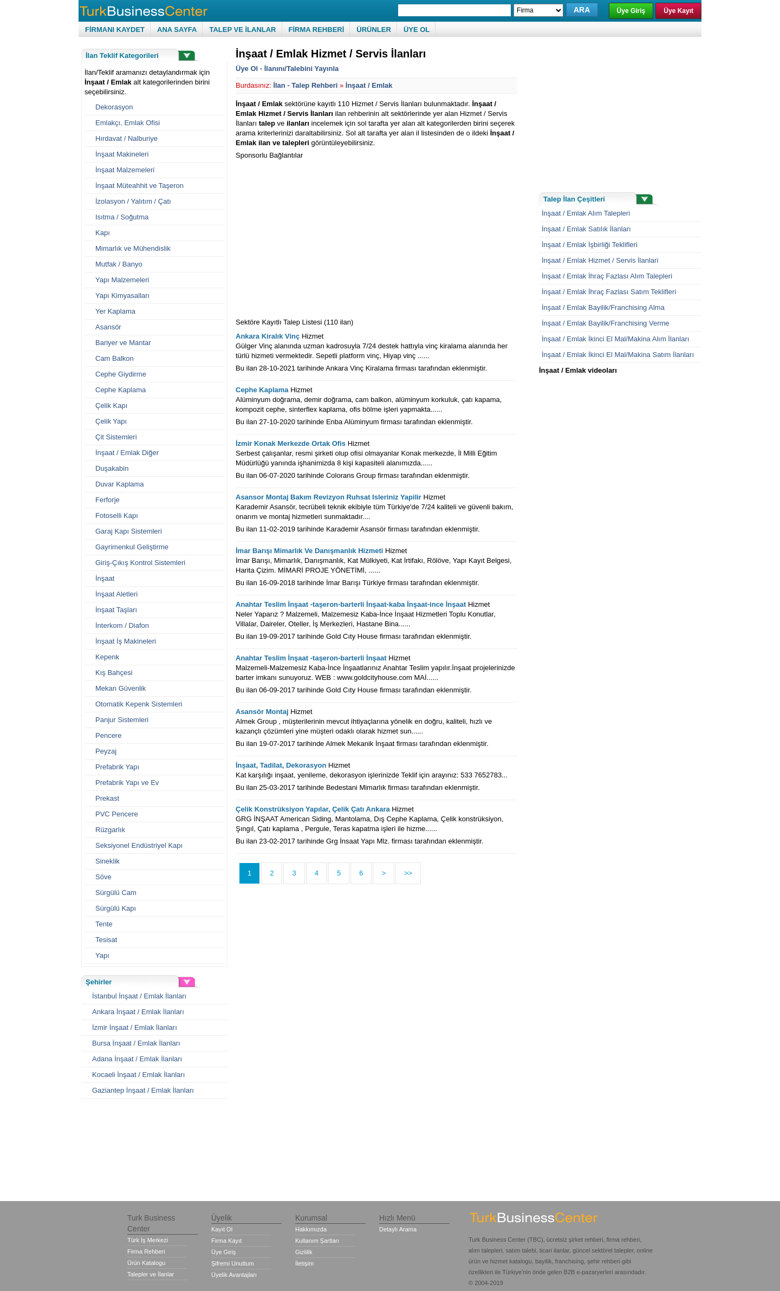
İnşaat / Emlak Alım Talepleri (586, 213)
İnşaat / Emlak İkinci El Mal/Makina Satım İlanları (618, 355)
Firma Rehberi (146, 1251)
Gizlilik (304, 1252)
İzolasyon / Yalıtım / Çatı (133, 201)
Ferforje (107, 500)
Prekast (107, 798)
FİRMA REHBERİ (316, 29)
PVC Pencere (116, 814)
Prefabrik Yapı (117, 767)
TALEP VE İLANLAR (242, 29)
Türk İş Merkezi (147, 1240)
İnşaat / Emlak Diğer (127, 453)
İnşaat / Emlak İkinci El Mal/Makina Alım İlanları (615, 339)
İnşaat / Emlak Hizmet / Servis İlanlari (600, 260)
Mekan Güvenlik (120, 688)
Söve (103, 877)
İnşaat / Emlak (369, 85)
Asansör (108, 327)
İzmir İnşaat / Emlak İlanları (134, 1027)
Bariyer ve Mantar (123, 343)
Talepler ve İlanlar (150, 1274)
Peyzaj (105, 751)
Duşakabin (111, 468)
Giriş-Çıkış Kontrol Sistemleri (140, 563)
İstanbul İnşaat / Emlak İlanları (139, 996)
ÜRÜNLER (373, 29)
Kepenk (107, 657)
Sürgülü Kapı (115, 908)
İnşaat (104, 578)
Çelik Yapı (111, 421)
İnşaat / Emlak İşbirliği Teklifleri (590, 245)
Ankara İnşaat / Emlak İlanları (138, 1012)
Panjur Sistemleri (121, 720)
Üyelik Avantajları (234, 1274)
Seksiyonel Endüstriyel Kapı (139, 845)
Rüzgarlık (110, 830)
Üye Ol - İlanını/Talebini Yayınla (287, 68)
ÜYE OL (417, 29)
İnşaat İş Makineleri (125, 641)
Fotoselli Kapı (116, 515)
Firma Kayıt (226, 1240)
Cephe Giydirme (120, 374)
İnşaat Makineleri (121, 154)
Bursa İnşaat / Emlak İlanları (136, 1043)
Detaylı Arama (398, 1229)
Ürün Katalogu (146, 1263)
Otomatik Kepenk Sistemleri (138, 704)
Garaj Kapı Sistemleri (128, 531)
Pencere (108, 735)
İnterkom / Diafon (122, 625)
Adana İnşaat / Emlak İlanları (137, 1059)
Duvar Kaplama (119, 484)
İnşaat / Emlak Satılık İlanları (586, 229)
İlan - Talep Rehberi (305, 85)
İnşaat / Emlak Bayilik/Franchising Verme (606, 323)
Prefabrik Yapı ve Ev (127, 783)
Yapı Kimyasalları (122, 295)
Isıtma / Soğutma (121, 217)
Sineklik (107, 861)
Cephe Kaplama (120, 390)
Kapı (102, 233)
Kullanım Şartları (317, 1240)
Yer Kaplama (115, 311)
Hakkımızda (311, 1229)
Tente (104, 924)
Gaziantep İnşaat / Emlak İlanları (143, 1090)
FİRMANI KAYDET (115, 29)
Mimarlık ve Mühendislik (133, 248)
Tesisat (106, 940)
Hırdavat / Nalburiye (126, 138)
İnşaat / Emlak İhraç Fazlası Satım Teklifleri (609, 292)
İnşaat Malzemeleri (124, 170)
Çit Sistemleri (116, 437)
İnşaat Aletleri (116, 594)
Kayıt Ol (221, 1229)
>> (408, 873)
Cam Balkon (114, 358)
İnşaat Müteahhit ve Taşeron (139, 185)
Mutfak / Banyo (118, 264)
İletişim (304, 1263)
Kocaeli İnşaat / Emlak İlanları (138, 1075)
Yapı (102, 955)
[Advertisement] (327, 236)
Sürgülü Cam (115, 892)
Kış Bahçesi (114, 673)
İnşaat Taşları (116, 610)
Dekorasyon (114, 107)
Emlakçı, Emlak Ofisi (127, 123)
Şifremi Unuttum (232, 1263)
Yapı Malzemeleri (122, 280)
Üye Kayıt (678, 11)
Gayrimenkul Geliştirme (131, 547)
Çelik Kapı (111, 405)
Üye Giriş (631, 11)
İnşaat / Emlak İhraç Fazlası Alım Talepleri (607, 276)
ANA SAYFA (177, 29)
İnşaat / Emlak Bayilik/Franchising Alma (603, 307)
